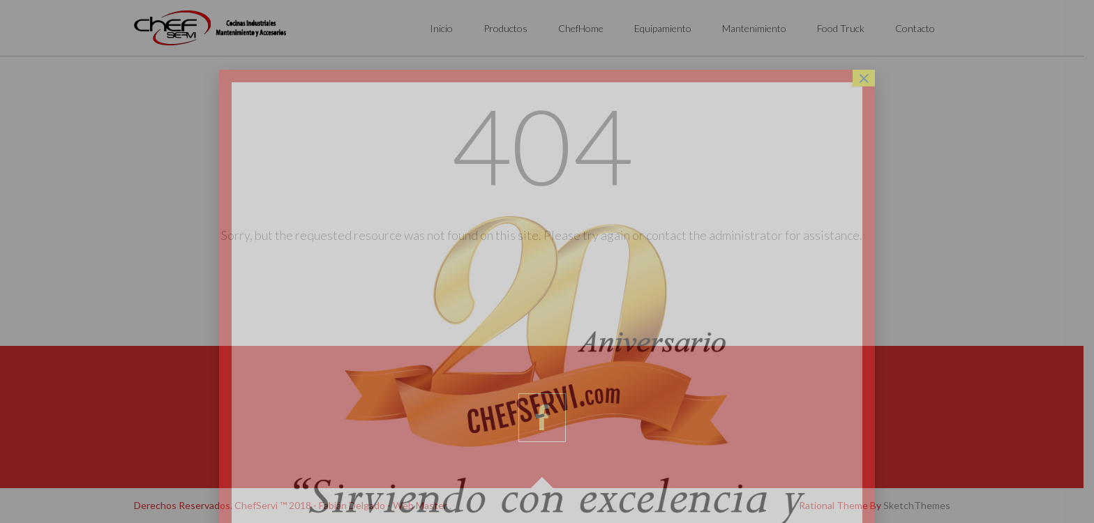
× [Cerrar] (863, 78)
